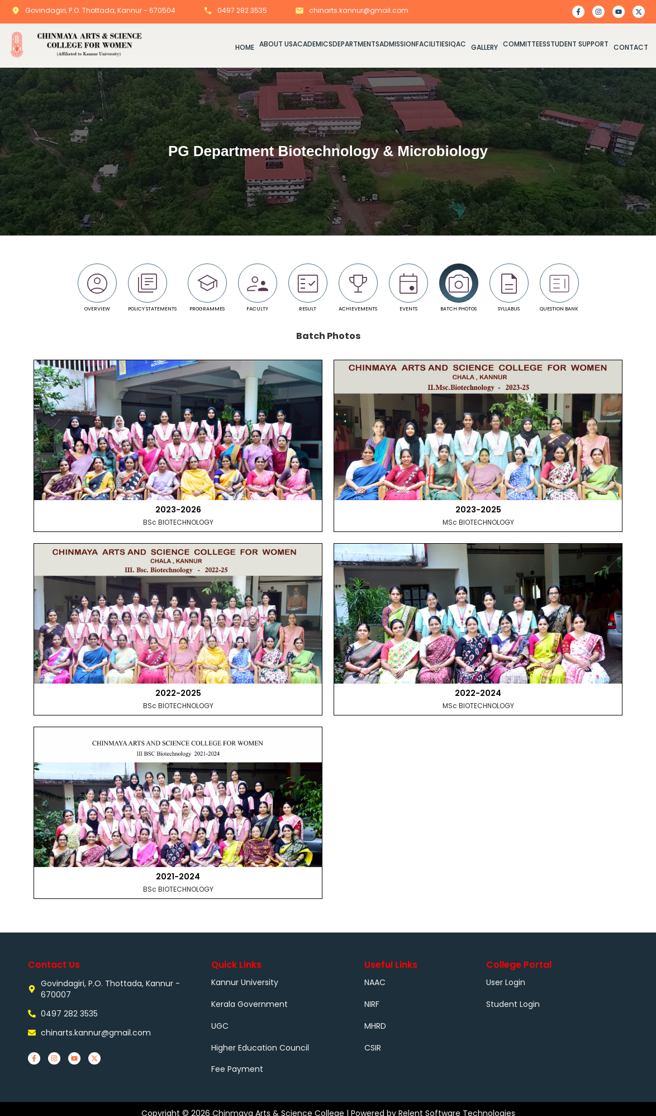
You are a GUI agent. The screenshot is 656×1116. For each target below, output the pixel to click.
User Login (505, 981)
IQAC (457, 43)
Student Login (513, 1001)
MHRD (375, 1021)
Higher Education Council (260, 1042)
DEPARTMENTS (355, 43)
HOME (244, 46)
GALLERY (484, 46)
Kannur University (244, 981)
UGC (220, 1021)
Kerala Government (249, 1001)
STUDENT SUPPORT (577, 43)
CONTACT (631, 46)
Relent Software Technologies (456, 1104)
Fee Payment (237, 1062)
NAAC (375, 981)
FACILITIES (432, 43)
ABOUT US (276, 43)
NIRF (371, 1001)
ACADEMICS (312, 43)
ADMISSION (397, 43)
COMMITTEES (524, 43)
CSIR (372, 1042)
